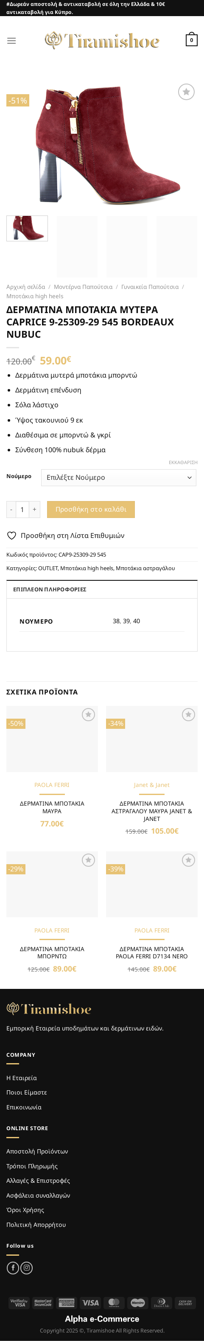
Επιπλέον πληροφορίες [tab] (49, 589)
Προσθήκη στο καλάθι (91, 509)
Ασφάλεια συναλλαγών (38, 1195)
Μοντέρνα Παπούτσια (83, 287)
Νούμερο (18, 476)
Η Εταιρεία (21, 1078)
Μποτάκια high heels (35, 296)
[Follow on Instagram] (26, 1268)
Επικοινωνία (24, 1107)
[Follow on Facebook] (13, 1268)
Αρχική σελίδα (25, 287)
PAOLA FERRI (52, 785)
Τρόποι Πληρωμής (32, 1166)
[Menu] (11, 40)
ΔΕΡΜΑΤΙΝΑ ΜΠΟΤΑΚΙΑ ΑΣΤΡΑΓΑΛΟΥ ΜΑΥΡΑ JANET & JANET (152, 811)
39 (126, 621)
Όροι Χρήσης (25, 1210)
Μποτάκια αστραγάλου (145, 568)
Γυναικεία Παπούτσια (150, 287)
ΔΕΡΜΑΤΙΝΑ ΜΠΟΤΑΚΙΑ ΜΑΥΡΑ (52, 807)
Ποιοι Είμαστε (26, 1092)
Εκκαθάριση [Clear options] (183, 462)
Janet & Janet (152, 785)
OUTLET (48, 568)
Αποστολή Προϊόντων (37, 1151)
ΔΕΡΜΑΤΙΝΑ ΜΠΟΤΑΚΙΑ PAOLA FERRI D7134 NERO (152, 952)
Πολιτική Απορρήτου (36, 1225)
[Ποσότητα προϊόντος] (22, 509)
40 (136, 621)
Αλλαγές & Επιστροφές (38, 1180)
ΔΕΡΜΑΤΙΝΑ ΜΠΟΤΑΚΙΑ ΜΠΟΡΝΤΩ (52, 952)
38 (116, 621)
